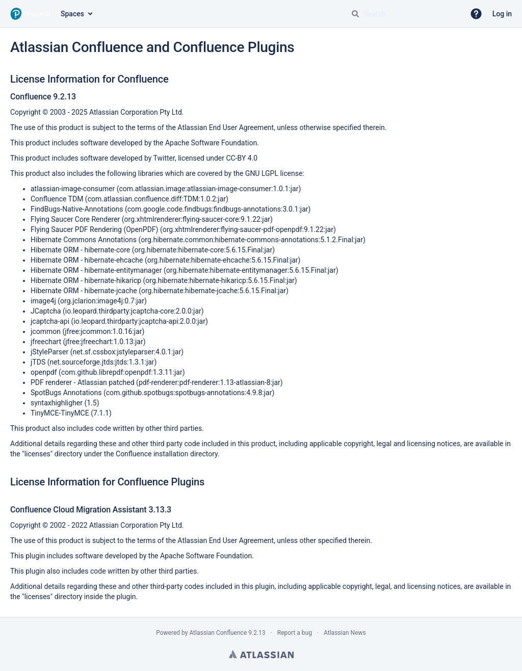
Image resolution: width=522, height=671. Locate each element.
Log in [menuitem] (502, 14)
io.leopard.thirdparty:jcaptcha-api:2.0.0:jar (139, 321)
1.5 (91, 403)
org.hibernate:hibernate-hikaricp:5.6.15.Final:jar (220, 280)
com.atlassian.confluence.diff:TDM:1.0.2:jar (157, 199)
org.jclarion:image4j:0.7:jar (102, 301)
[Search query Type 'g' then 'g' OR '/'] (404, 14)
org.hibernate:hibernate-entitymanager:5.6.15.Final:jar (251, 270)
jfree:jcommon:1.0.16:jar (103, 331)
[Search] (355, 14)
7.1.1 (101, 413)
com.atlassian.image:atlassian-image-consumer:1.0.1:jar (208, 189)
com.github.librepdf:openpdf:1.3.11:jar (121, 372)
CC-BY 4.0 (241, 158)
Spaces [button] (72, 14)
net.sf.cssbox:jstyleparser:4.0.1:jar (126, 352)
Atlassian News (345, 632)
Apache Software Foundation (211, 143)
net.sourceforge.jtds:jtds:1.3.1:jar (101, 362)
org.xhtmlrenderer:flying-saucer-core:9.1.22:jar (197, 219)
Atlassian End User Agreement (225, 127)
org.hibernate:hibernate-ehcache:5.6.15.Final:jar (222, 260)
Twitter (164, 158)
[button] (476, 14)
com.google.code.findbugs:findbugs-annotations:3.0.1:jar (217, 209)
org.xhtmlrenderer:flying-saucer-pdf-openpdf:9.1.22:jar (248, 229)
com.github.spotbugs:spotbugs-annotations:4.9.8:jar (189, 393)
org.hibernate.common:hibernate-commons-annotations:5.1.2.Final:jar (252, 240)
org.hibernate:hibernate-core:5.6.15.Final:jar (204, 250)
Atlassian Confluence (218, 632)
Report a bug (294, 632)
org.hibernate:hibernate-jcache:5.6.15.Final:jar (213, 291)
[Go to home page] (30, 14)
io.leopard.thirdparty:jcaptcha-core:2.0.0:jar (133, 311)
